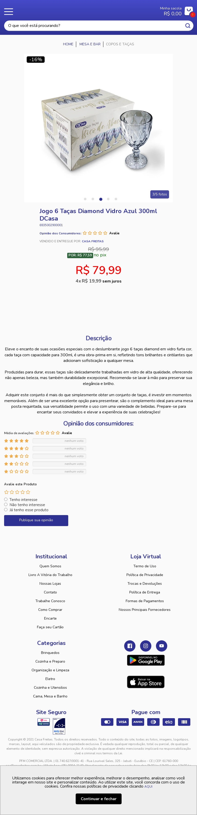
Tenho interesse (23, 499)
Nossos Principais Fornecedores (145, 609)
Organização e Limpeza (50, 670)
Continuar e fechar (98, 799)
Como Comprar (50, 609)
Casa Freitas (82, 9)
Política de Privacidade (144, 574)
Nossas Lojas (50, 583)
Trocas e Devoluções (144, 583)
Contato (50, 592)
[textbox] (98, 25)
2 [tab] (92, 199)
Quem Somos (50, 566)
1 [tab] (85, 199)
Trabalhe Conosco (50, 601)
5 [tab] (116, 199)
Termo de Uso (144, 566)
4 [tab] (108, 199)
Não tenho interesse (27, 504)
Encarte (50, 618)
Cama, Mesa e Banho (50, 696)
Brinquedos (50, 652)
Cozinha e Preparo (50, 661)
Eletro (50, 678)
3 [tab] (100, 199)
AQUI (148, 787)
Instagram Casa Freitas (145, 646)
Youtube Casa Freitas (161, 646)
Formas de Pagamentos (145, 601)
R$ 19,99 (102, 281)
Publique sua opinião (36, 520)
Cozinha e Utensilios (50, 687)
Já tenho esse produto (28, 510)
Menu (10, 11)
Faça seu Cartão (50, 627)
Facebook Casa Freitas (129, 646)
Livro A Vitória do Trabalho (50, 574)
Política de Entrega (144, 592)
